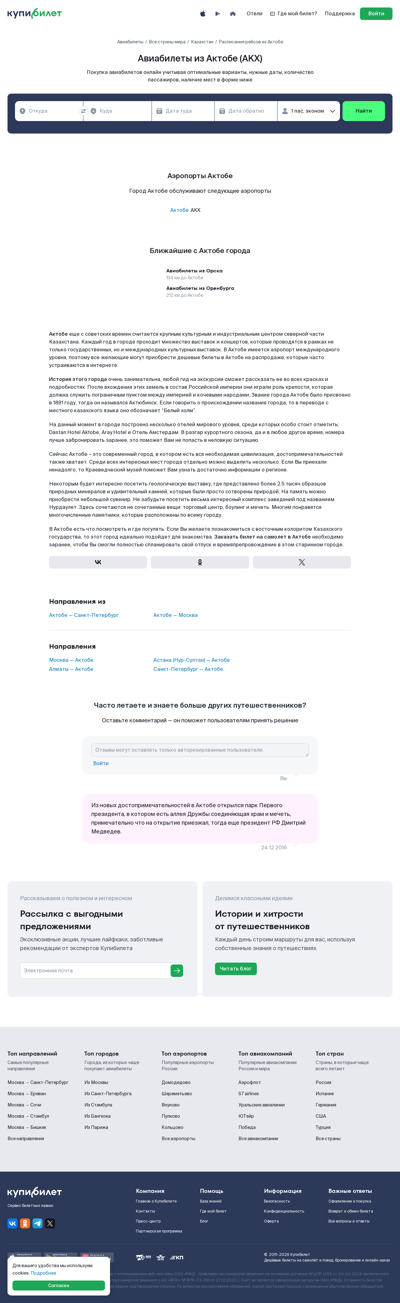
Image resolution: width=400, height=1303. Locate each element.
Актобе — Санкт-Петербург (84, 615)
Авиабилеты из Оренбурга (200, 288)
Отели (254, 13)
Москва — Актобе (71, 660)
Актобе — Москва (175, 615)
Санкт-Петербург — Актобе (188, 669)
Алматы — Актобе (71, 669)
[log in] (376, 13)
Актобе (179, 210)
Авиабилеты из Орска (194, 270)
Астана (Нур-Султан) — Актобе (191, 660)
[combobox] (49, 111)
